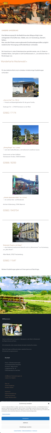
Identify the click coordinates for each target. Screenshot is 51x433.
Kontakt (7, 357)
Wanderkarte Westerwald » (14, 61)
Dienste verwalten (6, 414)
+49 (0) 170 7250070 (10, 378)
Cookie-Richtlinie (17, 430)
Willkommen (6, 319)
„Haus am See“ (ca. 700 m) (11, 100)
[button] (48, 403)
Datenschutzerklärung (27, 430)
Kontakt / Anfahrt (9, 387)
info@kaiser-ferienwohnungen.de (13, 376)
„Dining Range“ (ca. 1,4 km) (11, 147)
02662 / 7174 (9, 113)
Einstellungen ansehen (25, 427)
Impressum (34, 430)
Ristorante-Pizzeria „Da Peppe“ (12, 245)
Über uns (7, 383)
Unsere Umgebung (9, 385)
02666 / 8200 (9, 163)
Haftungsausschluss (10, 395)
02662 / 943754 (11, 210)
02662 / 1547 (9, 261)
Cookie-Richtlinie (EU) (10, 397)
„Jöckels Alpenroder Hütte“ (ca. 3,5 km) (15, 197)
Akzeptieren (25, 418)
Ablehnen (25, 422)
